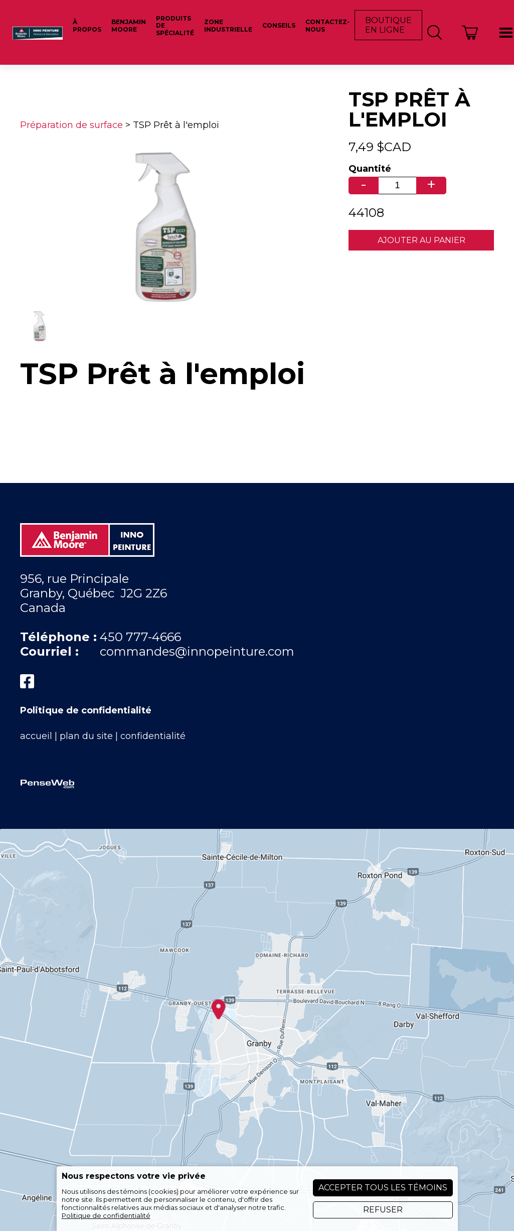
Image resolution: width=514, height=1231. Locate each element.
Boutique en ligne (388, 25)
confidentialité (153, 736)
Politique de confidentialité (85, 710)
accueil (36, 736)
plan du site (86, 736)
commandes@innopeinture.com (197, 651)
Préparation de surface (71, 125)
